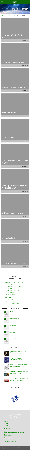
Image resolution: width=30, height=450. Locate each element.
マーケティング (10, 284)
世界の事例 (9, 288)
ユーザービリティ (10, 301)
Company (7, 438)
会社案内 (12, 311)
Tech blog (8, 435)
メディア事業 (13, 339)
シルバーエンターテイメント (13, 286)
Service (7, 421)
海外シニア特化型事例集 (12, 303)
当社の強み (12, 332)
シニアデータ (9, 299)
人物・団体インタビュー (12, 290)
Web (7, 423)
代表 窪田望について (14, 318)
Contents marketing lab (14, 432)
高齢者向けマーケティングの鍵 (14, 282)
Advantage (8, 429)
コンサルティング (10, 297)
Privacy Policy (10, 441)
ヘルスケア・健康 (10, 294)
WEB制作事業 (13, 325)
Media (7, 425)
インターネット (10, 292)
